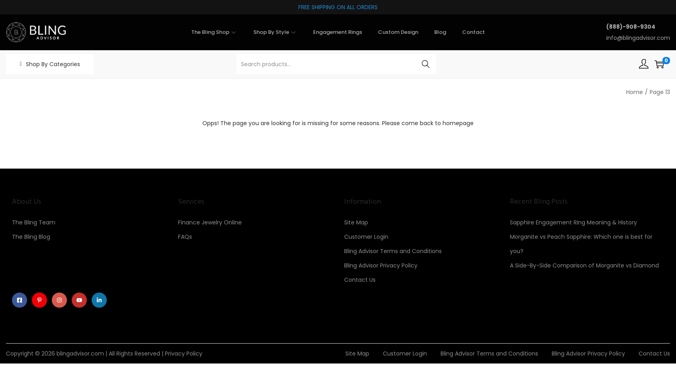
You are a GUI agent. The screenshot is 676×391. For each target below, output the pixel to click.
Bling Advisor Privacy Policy (380, 265)
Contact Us (360, 280)
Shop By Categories (53, 64)
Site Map (356, 222)
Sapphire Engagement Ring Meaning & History (573, 222)
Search (425, 64)
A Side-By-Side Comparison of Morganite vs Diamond (584, 265)
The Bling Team (33, 222)
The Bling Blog (31, 237)
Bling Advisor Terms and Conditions (393, 251)
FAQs (185, 237)
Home (634, 92)
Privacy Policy (183, 356)
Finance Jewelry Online (210, 222)
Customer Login (366, 237)
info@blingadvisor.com (638, 38)
